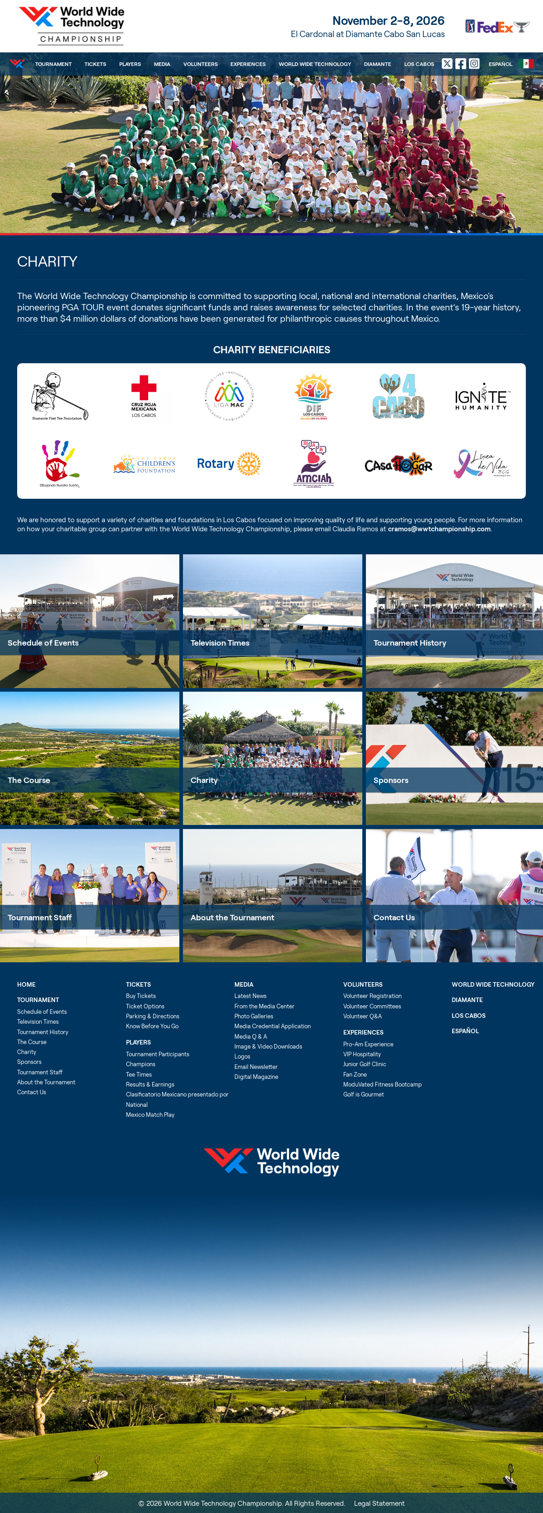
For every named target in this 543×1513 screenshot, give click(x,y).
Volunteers (200, 64)
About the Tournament (232, 917)
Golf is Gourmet (363, 1094)
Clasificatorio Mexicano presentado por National (177, 1099)
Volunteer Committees (372, 1006)
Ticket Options (145, 1006)
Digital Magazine (256, 1076)
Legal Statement (379, 1503)
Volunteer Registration (372, 995)
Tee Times (139, 1074)
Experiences (248, 64)
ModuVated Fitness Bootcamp (382, 1084)
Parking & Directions (152, 1016)
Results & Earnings (150, 1084)
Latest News (250, 995)
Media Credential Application (272, 1026)
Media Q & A (250, 1036)
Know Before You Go (152, 1026)
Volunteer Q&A (362, 1016)
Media (162, 64)
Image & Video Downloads (268, 1046)
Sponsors (29, 1061)
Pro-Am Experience (368, 1044)
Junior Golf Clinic (364, 1064)
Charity (204, 779)
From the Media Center (264, 1006)
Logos (242, 1056)
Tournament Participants (157, 1054)
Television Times (220, 642)
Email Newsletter (256, 1066)
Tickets (95, 64)
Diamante (377, 64)
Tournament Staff (40, 917)
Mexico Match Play (150, 1114)
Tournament (53, 64)
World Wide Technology (315, 64)
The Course (29, 779)
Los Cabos (419, 64)
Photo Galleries (253, 1016)
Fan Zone (355, 1074)
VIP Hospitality (362, 1054)
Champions (140, 1064)
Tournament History (42, 1031)
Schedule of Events (43, 642)
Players (130, 64)
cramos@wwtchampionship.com (439, 529)
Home (26, 984)
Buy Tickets (141, 995)
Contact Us (31, 1092)
